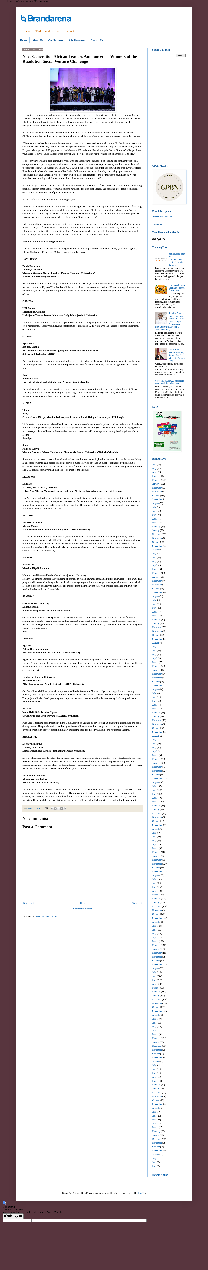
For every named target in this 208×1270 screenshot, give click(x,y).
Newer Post (28, 903)
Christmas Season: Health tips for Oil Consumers (177, 288)
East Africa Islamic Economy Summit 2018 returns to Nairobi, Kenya (177, 355)
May (154, 468)
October (156, 495)
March (155, 476)
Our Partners (55, 40)
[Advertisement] (169, 111)
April (154, 472)
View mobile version (82, 909)
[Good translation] (8, 1216)
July (154, 507)
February (156, 480)
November (157, 491)
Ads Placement (77, 40)
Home (23, 40)
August (155, 503)
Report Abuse (160, 1174)
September (157, 499)
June (154, 464)
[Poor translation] (18, 1216)
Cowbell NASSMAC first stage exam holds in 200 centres (169, 382)
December (157, 488)
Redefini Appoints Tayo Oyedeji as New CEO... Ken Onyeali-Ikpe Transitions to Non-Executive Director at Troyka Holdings (170, 321)
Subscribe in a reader (162, 217)
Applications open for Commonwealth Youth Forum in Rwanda (177, 259)
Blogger (141, 1193)
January (155, 484)
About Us (37, 40)
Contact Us (97, 40)
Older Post (137, 903)
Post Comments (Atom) (46, 917)
